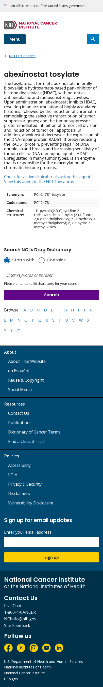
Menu (15, 39)
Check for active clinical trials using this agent (47, 176)
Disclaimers (19, 493)
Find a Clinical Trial (26, 441)
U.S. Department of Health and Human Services (43, 661)
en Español (18, 371)
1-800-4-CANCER (20, 612)
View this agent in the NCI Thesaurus (39, 181)
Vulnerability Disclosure (30, 503)
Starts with (23, 260)
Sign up (51, 557)
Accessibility (19, 465)
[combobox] (59, 39)
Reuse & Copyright (26, 380)
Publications (19, 422)
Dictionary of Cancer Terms (34, 432)
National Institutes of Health (27, 667)
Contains (56, 260)
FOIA (12, 474)
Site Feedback (17, 625)
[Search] (93, 39)
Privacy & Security (25, 484)
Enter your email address (28, 532)
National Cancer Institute (24, 672)
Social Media (20, 389)
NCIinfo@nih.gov (20, 619)
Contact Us (18, 413)
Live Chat (13, 605)
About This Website (27, 361)
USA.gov (11, 678)
